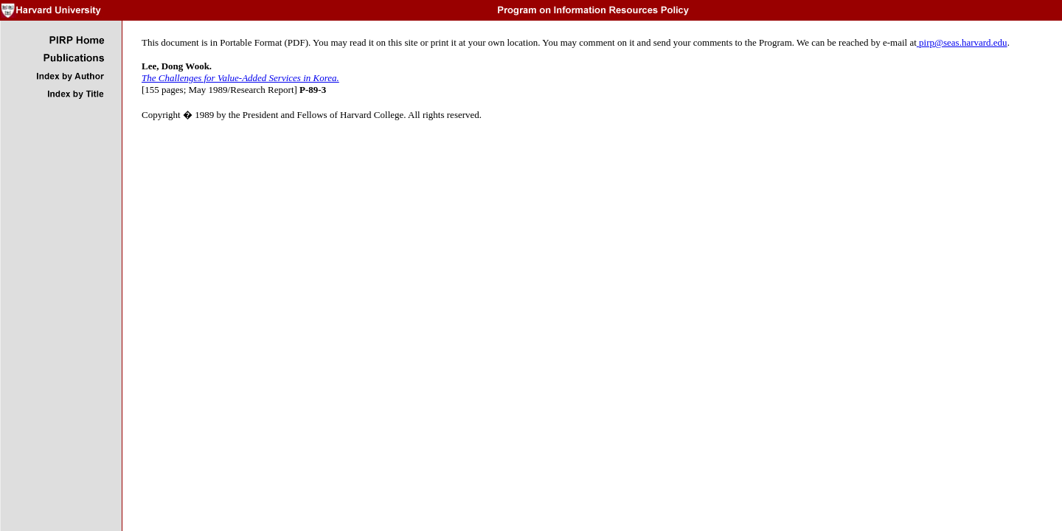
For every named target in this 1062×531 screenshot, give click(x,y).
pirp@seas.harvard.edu (962, 42)
